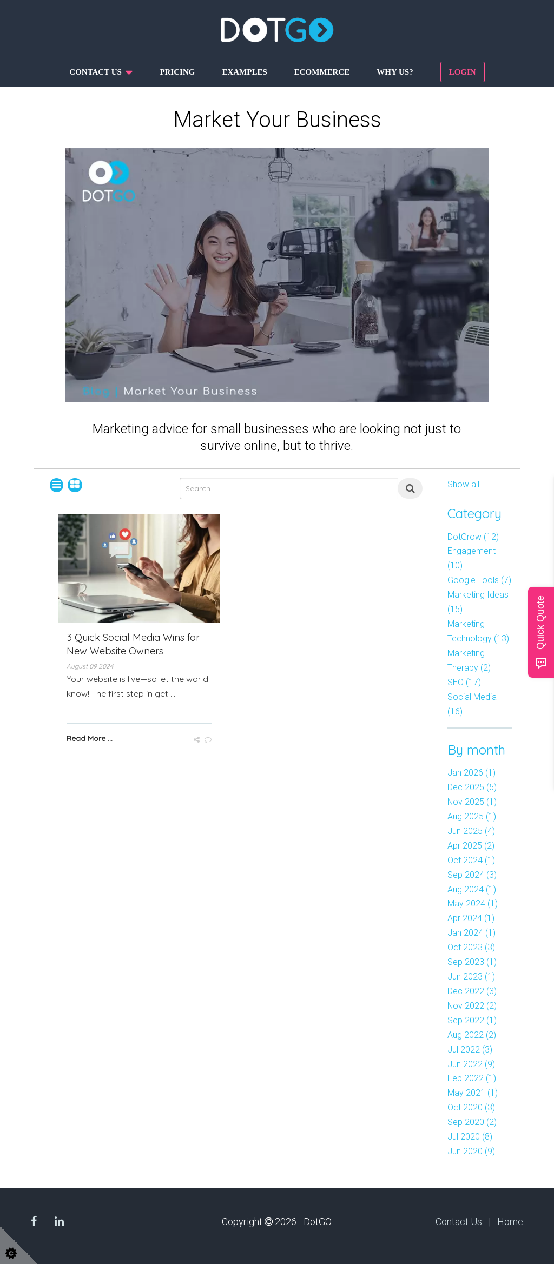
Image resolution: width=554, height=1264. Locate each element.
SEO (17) (464, 682)
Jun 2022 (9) (471, 1064)
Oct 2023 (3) (471, 947)
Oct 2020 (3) (471, 1107)
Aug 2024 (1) (471, 889)
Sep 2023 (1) (472, 962)
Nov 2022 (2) (472, 1006)
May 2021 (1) (472, 1093)
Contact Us (459, 1221)
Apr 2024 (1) (470, 918)
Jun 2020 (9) (471, 1151)
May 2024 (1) (472, 903)
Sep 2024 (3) (472, 875)
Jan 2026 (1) (471, 772)
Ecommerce (322, 72)
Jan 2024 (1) (471, 933)
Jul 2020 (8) (469, 1136)
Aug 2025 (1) (471, 816)
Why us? (395, 72)
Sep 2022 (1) (472, 1020)
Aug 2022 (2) (471, 1035)
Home (510, 1221)
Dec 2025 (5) (472, 787)
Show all (463, 484)
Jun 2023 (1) (471, 976)
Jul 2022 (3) (469, 1049)
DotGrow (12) (473, 537)
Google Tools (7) (479, 580)
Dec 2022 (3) (472, 991)
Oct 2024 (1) (471, 860)
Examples (244, 72)
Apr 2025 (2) (470, 846)
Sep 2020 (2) (472, 1122)
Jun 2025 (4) (471, 831)
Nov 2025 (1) (472, 802)
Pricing (177, 72)
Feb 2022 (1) (471, 1078)
